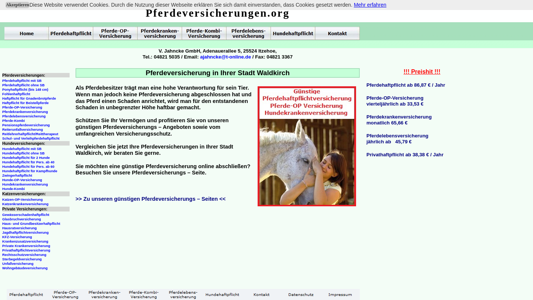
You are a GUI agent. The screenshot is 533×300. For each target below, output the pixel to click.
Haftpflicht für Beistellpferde (25, 103)
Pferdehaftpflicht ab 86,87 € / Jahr (405, 85)
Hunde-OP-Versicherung (22, 180)
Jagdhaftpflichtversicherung (25, 232)
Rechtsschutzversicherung (24, 255)
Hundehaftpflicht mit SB (21, 149)
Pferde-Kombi (13, 121)
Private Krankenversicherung (26, 246)
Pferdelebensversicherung (24, 116)
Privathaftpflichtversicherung (26, 250)
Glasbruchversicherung (21, 219)
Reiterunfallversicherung (22, 129)
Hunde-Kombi (13, 189)
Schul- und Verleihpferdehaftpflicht (31, 138)
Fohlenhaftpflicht (16, 94)
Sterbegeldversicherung (22, 259)
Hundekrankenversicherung (25, 184)
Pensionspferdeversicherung (26, 125)
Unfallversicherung (18, 264)
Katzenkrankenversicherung (25, 204)
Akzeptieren (17, 4)
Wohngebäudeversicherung (25, 268)
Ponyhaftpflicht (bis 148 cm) (25, 89)
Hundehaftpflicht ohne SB (23, 153)
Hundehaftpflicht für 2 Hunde (26, 158)
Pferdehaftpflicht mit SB (21, 81)
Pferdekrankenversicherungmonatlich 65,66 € (399, 120)
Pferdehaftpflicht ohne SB (23, 85)
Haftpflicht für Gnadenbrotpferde (29, 98)
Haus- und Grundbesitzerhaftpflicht (31, 224)
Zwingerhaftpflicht (17, 175)
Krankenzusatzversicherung (25, 241)
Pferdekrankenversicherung (25, 112)
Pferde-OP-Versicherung (22, 107)
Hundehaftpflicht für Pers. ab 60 (28, 167)
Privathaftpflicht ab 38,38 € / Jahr (404, 154)
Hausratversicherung (19, 228)
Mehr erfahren (370, 5)
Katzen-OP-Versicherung (22, 199)
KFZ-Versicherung (17, 237)
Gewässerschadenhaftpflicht (25, 215)
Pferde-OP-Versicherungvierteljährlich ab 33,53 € (394, 101)
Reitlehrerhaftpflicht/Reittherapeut (30, 134)
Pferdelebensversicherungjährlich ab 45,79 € (397, 138)
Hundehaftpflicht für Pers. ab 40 (28, 162)
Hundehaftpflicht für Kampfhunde (29, 171)
